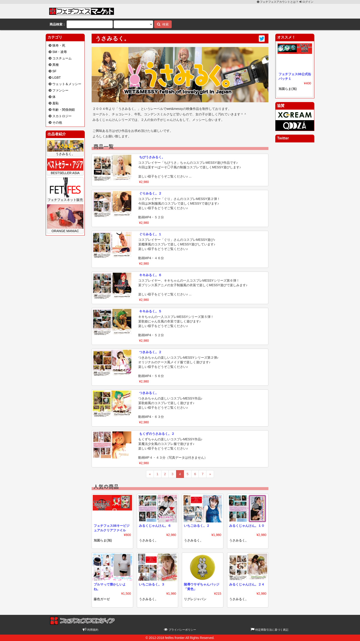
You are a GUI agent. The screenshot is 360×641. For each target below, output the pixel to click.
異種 (55, 65)
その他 (57, 122)
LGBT (56, 77)
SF (54, 71)
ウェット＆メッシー (66, 84)
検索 (163, 24)
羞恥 (55, 103)
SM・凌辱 (59, 52)
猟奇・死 (58, 45)
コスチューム (62, 58)
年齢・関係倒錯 (63, 109)
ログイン (306, 1)
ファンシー (60, 90)
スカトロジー (62, 116)
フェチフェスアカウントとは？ (278, 1)
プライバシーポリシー (180, 629)
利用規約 (90, 629)
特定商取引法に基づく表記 (269, 629)
